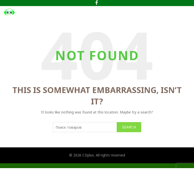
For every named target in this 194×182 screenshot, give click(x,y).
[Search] (175, 12)
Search (129, 127)
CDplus (88, 155)
